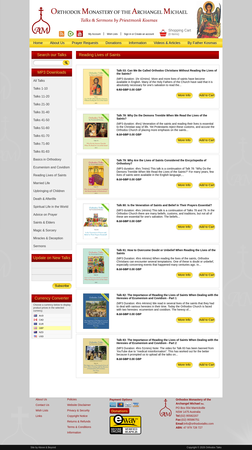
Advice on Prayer (45, 214)
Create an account (144, 34)
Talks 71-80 (41, 143)
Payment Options (121, 399)
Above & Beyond (47, 447)
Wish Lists (112, 34)
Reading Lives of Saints (49, 175)
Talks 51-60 (41, 128)
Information (74, 432)
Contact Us (42, 404)
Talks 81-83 (41, 151)
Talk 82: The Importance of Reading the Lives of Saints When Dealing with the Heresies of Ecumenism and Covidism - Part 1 (167, 296)
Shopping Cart (179, 32)
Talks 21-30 (41, 104)
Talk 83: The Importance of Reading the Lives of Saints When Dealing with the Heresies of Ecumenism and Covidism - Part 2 (167, 341)
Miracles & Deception (48, 238)
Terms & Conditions (79, 427)
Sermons (39, 246)
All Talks (39, 80)
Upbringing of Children (49, 191)
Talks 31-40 (41, 112)
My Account (94, 34)
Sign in (127, 34)
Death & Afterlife (44, 198)
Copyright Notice (77, 416)
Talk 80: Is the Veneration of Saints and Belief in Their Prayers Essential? (164, 205)
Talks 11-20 (41, 96)
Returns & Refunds (78, 421)
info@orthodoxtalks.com (199, 423)
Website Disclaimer (79, 404)
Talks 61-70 (41, 135)
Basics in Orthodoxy (47, 159)
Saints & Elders (44, 222)
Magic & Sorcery (44, 230)
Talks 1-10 (40, 88)
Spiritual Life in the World (50, 206)
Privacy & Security (78, 410)
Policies (72, 399)
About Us (41, 399)
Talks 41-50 (41, 120)
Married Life (41, 183)
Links (39, 416)
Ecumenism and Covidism (51, 167)
